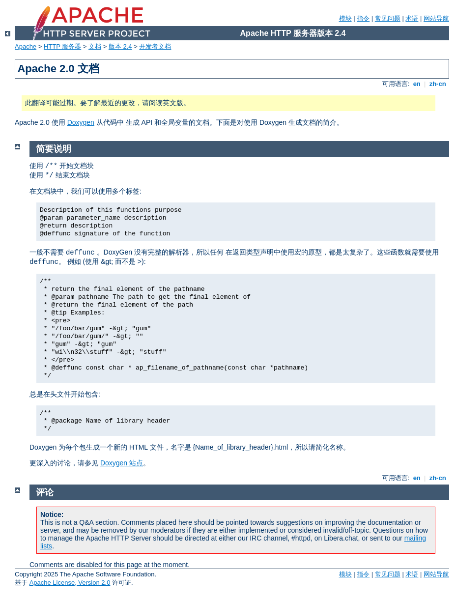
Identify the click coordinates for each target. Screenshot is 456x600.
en (416, 83)
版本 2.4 (120, 46)
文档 (94, 46)
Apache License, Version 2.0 (70, 582)
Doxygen (80, 122)
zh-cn (438, 83)
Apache (25, 46)
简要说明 (53, 149)
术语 (411, 18)
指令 (363, 18)
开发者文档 (155, 46)
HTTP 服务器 (62, 46)
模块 (345, 18)
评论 (45, 492)
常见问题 (387, 18)
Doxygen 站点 (121, 463)
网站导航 (436, 18)
